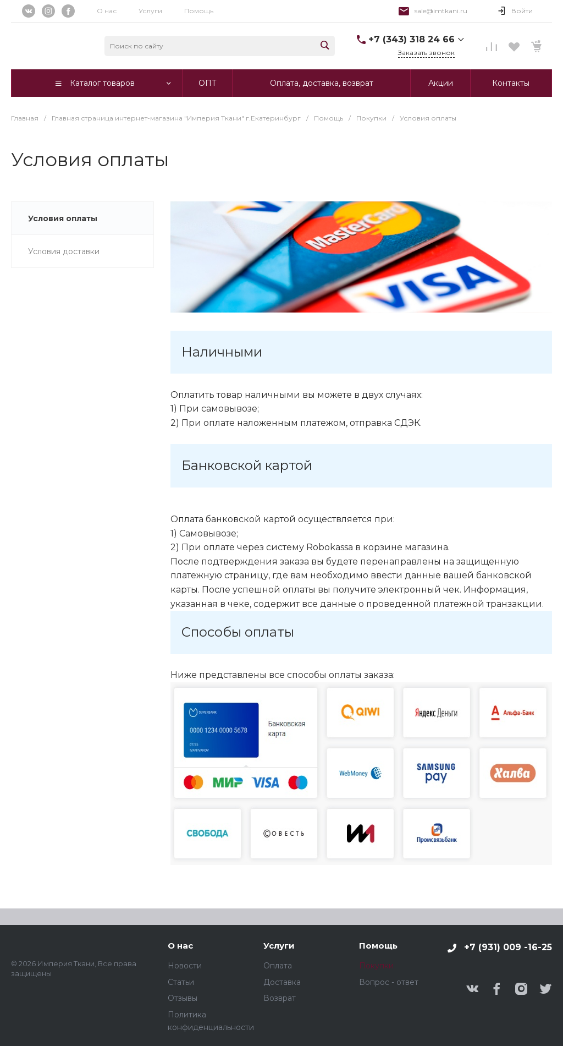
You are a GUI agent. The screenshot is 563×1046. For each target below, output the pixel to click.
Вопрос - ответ (388, 982)
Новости (185, 966)
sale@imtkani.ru (441, 11)
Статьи (181, 982)
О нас (107, 11)
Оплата (277, 966)
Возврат (279, 998)
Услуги (150, 11)
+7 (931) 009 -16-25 (508, 947)
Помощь (378, 946)
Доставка (282, 982)
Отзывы (182, 998)
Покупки (376, 966)
